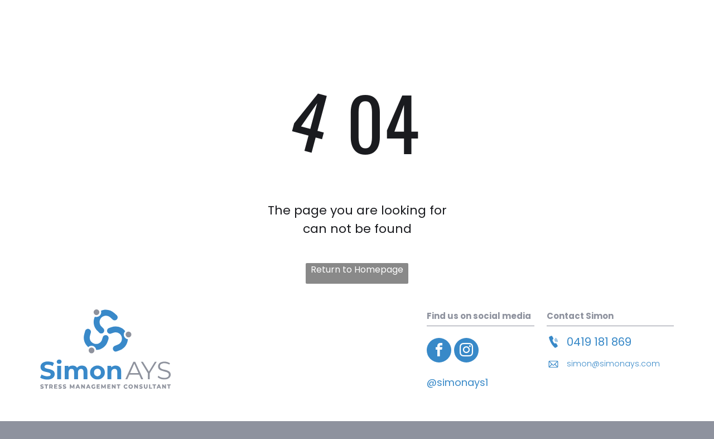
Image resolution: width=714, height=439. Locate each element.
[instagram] (466, 351)
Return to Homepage (357, 269)
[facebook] (439, 351)
